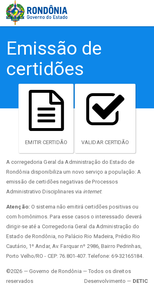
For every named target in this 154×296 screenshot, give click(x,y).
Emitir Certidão (46, 117)
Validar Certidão (105, 117)
